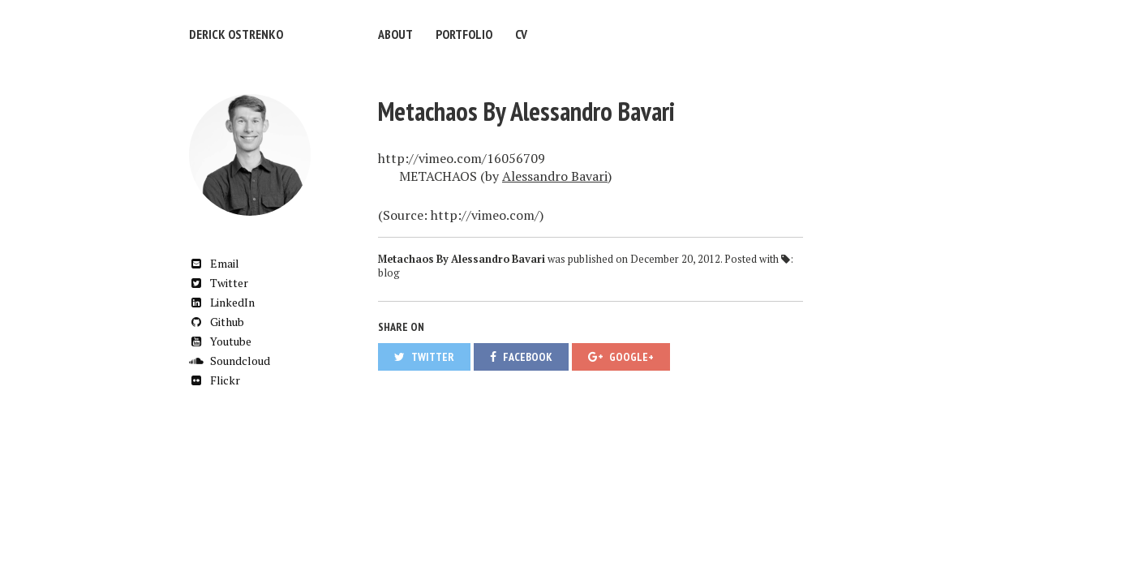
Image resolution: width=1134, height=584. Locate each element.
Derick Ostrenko (236, 34)
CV (521, 34)
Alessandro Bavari (555, 176)
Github (216, 321)
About (395, 34)
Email (214, 263)
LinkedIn (222, 302)
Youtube (220, 341)
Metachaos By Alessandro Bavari (526, 111)
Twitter (218, 282)
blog (389, 273)
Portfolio (464, 34)
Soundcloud (229, 360)
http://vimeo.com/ (485, 215)
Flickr (214, 380)
